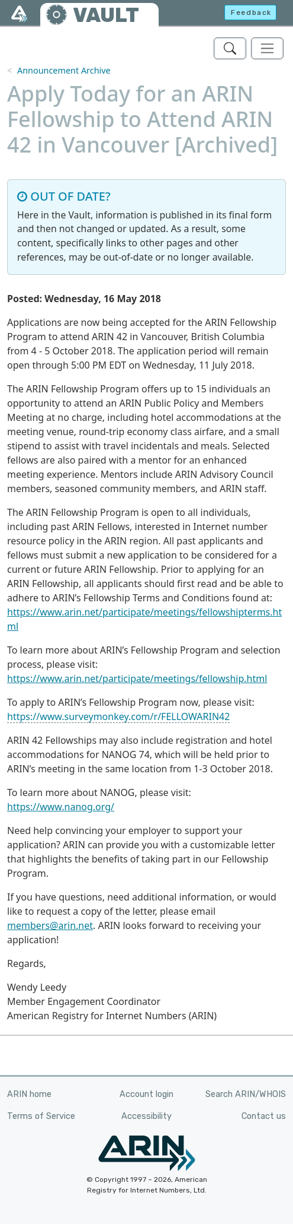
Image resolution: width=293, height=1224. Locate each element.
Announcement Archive (64, 70)
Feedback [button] (251, 12)
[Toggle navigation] (267, 48)
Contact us (264, 1116)
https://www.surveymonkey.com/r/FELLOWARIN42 (118, 716)
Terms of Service (41, 1116)
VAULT (106, 15)
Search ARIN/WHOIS (245, 1094)
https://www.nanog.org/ (60, 806)
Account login (146, 1094)
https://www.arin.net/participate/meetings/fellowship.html (137, 678)
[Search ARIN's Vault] (230, 48)
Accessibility (146, 1116)
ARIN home (29, 1094)
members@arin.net (50, 925)
